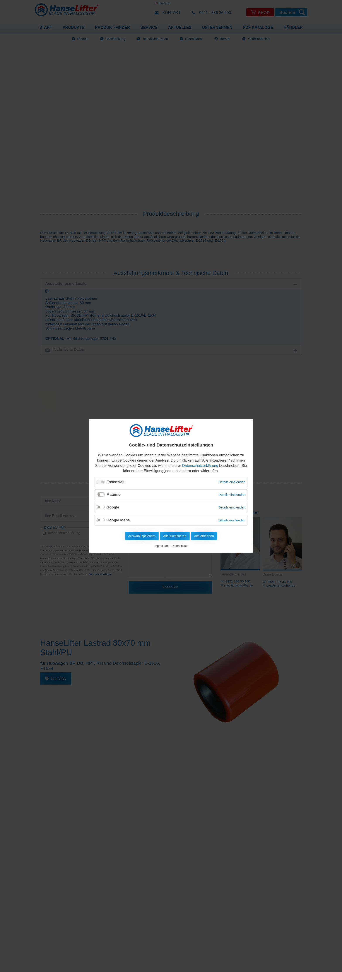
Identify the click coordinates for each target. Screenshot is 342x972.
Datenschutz (180, 546)
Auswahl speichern (142, 536)
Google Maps (118, 520)
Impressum (161, 546)
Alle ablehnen (204, 536)
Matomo (113, 495)
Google (112, 507)
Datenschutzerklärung (200, 466)
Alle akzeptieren (174, 536)
